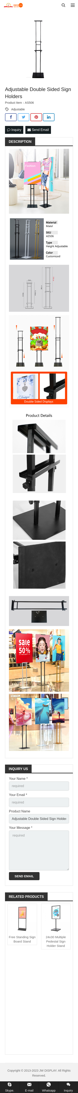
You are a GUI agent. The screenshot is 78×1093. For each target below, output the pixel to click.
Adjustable (18, 109)
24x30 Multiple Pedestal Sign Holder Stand (56, 941)
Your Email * (18, 795)
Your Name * (18, 778)
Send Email (38, 130)
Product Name (19, 811)
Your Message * (20, 827)
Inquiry (14, 130)
